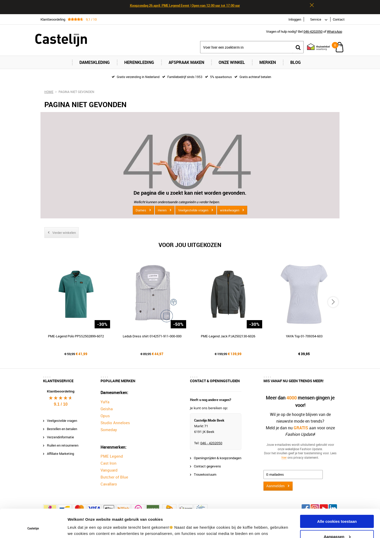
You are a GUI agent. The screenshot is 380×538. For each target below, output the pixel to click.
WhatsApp (334, 31)
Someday (109, 429)
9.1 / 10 (61, 404)
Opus (105, 415)
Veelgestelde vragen (193, 210)
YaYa (105, 401)
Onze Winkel (232, 62)
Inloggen (294, 19)
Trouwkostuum (205, 474)
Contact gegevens (207, 466)
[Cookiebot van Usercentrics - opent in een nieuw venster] (33, 528)
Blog (295, 62)
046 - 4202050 (211, 443)
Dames (141, 210)
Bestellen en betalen (62, 428)
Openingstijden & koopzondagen (217, 458)
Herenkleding (139, 62)
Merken (267, 62)
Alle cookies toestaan (337, 495)
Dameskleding (94, 62)
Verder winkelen (64, 232)
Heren (162, 210)
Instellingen (78, 528)
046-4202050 (313, 31)
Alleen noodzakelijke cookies (337, 525)
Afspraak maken (186, 62)
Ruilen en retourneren (62, 445)
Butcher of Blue (114, 477)
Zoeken (298, 47)
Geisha (107, 408)
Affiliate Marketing (60, 453)
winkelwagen (229, 210)
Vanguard (109, 470)
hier (284, 457)
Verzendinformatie (60, 437)
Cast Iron (109, 463)
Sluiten (311, 5)
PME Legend (112, 456)
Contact (339, 19)
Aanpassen (337, 510)
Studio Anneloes (115, 422)
